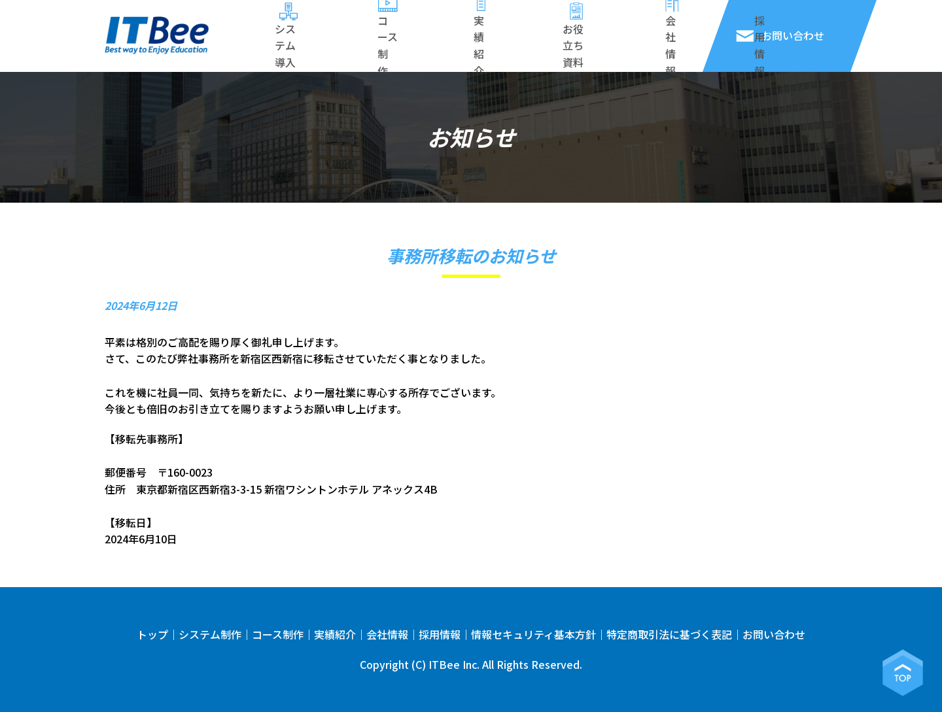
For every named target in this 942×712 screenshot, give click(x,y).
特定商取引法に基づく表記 (669, 634)
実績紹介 (335, 634)
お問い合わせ (773, 634)
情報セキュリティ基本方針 (533, 634)
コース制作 (278, 634)
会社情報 (387, 634)
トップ (152, 634)
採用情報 (440, 634)
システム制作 (210, 634)
